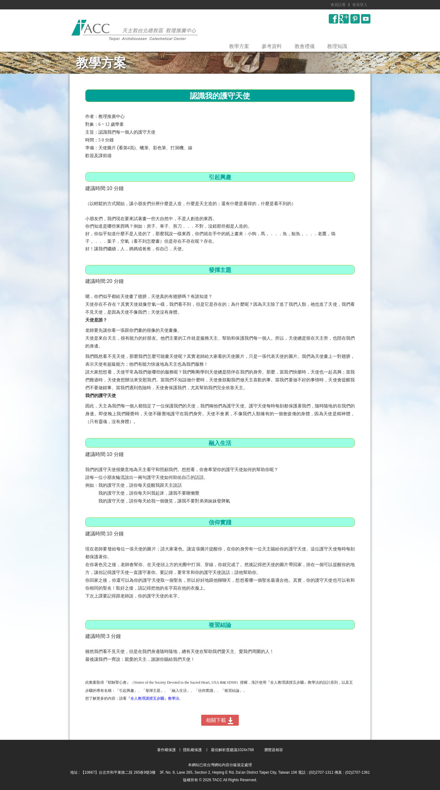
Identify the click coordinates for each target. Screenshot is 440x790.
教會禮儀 (305, 46)
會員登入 (359, 5)
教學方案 (239, 46)
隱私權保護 (192, 750)
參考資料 (272, 46)
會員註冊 (338, 5)
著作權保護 (166, 750)
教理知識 (337, 46)
